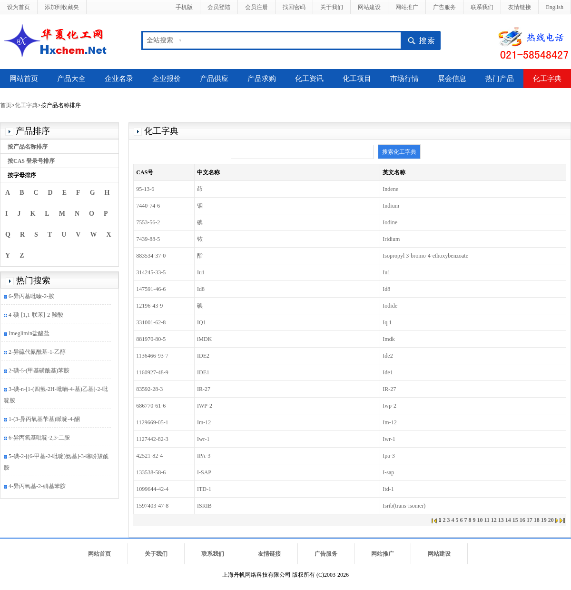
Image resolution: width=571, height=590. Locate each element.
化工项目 (357, 78)
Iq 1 (387, 322)
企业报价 (166, 78)
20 (551, 520)
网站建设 (369, 7)
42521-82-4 (149, 455)
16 (522, 520)
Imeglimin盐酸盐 (29, 334)
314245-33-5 (151, 272)
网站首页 (24, 78)
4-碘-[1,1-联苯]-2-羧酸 (36, 315)
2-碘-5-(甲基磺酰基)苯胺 (39, 371)
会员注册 (256, 7)
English (554, 7)
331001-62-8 (151, 322)
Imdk (388, 339)
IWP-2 (204, 405)
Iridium (391, 239)
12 (494, 520)
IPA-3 (203, 455)
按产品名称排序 (28, 146)
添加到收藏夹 (62, 7)
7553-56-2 (148, 222)
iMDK (204, 339)
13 (501, 520)
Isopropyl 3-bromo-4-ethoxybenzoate (425, 255)
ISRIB (204, 505)
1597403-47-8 (152, 505)
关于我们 (331, 7)
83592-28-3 (149, 389)
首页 (5, 105)
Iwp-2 (389, 405)
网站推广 (406, 7)
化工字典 (547, 78)
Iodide (390, 305)
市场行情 (404, 78)
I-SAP (204, 472)
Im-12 (204, 422)
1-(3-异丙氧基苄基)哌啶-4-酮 (44, 420)
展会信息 (452, 78)
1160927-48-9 (152, 372)
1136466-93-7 (152, 355)
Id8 (201, 289)
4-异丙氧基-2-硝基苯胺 (37, 487)
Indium (391, 205)
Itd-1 (388, 489)
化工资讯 (309, 78)
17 (529, 520)
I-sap (388, 472)
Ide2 (388, 355)
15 (515, 520)
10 (479, 520)
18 (537, 520)
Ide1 (388, 372)
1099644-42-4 (152, 489)
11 (486, 520)
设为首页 (18, 7)
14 (508, 520)
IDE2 (203, 355)
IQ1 (201, 322)
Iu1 (201, 272)
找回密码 (294, 7)
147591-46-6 (151, 289)
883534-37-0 (151, 255)
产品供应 (214, 78)
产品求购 (261, 78)
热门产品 (499, 78)
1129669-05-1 (152, 422)
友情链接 (519, 7)
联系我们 (482, 7)
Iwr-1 (203, 439)
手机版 (184, 7)
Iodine (390, 222)
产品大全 (71, 78)
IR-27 (203, 389)
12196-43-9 (149, 305)
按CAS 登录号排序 (31, 161)
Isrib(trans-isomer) (404, 505)
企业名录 (119, 78)
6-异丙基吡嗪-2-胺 (31, 297)
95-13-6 (145, 189)
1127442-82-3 (152, 439)
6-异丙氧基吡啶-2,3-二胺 (39, 438)
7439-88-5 (148, 239)
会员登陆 (218, 7)
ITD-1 (204, 489)
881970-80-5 (151, 339)
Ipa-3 (388, 455)
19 (544, 520)
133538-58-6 (151, 472)
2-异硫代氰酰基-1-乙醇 (37, 353)
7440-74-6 (148, 205)
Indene (390, 189)
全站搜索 (160, 40)
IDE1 (203, 372)
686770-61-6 (151, 405)
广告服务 (444, 7)
